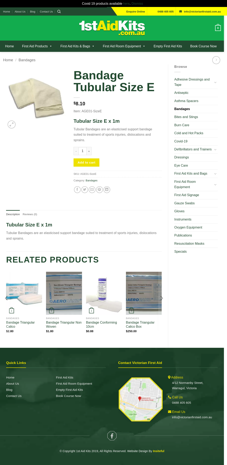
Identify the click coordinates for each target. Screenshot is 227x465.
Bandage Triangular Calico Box (142, 320)
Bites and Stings (188, 117)
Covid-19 (183, 141)
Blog (32, 11)
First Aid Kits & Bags (77, 46)
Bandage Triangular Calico (20, 320)
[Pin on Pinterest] (100, 184)
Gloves (182, 206)
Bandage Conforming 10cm (102, 320)
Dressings (184, 157)
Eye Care (183, 165)
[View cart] (221, 28)
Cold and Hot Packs (191, 133)
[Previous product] (219, 60)
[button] (59, 12)
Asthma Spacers (189, 101)
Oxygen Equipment (190, 222)
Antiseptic (184, 92)
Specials (183, 246)
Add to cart (87, 157)
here (127, 3)
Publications (185, 230)
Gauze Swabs (187, 197)
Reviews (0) (30, 208)
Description (13, 208)
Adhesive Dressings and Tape (194, 82)
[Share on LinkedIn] (107, 184)
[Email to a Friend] (93, 184)
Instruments (185, 214)
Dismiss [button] (138, 3)
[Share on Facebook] (78, 184)
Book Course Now (203, 46)
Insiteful (160, 446)
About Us (20, 11)
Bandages (26, 60)
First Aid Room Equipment (124, 46)
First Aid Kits (65, 372)
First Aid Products (37, 46)
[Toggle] (218, 82)
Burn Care (184, 125)
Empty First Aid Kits (168, 46)
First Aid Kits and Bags (193, 173)
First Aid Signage (189, 189)
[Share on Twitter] (85, 184)
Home (6, 11)
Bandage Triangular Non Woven (64, 320)
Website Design (139, 446)
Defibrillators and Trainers (195, 149)
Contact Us (46, 11)
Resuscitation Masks (192, 238)
